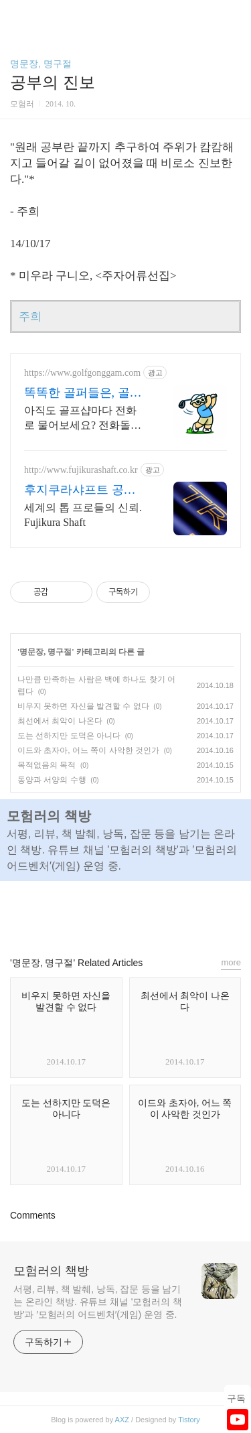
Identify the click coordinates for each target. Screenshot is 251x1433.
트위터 (156, 912)
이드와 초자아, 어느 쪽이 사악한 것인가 (88, 750)
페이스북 (95, 912)
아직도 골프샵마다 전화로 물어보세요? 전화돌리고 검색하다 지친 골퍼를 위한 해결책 (82, 419)
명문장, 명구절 (41, 63)
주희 (30, 316)
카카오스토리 (126, 912)
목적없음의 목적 (46, 765)
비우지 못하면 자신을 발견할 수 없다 (83, 706)
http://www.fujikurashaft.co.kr (81, 470)
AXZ (122, 1420)
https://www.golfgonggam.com (82, 373)
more (231, 962)
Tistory (189, 1420)
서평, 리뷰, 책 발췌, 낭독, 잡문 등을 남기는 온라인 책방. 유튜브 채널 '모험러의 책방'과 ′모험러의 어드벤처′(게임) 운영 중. (97, 1302)
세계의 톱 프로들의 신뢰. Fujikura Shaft (83, 515)
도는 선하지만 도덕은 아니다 (68, 735)
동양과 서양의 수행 (51, 779)
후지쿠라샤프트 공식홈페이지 (80, 490)
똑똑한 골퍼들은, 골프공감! (83, 393)
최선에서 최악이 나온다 (59, 721)
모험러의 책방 (51, 1271)
